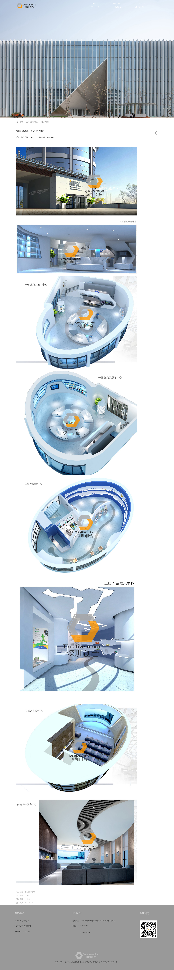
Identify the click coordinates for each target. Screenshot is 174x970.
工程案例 (29, 122)
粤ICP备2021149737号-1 (109, 962)
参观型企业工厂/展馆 (41, 122)
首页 (21, 122)
